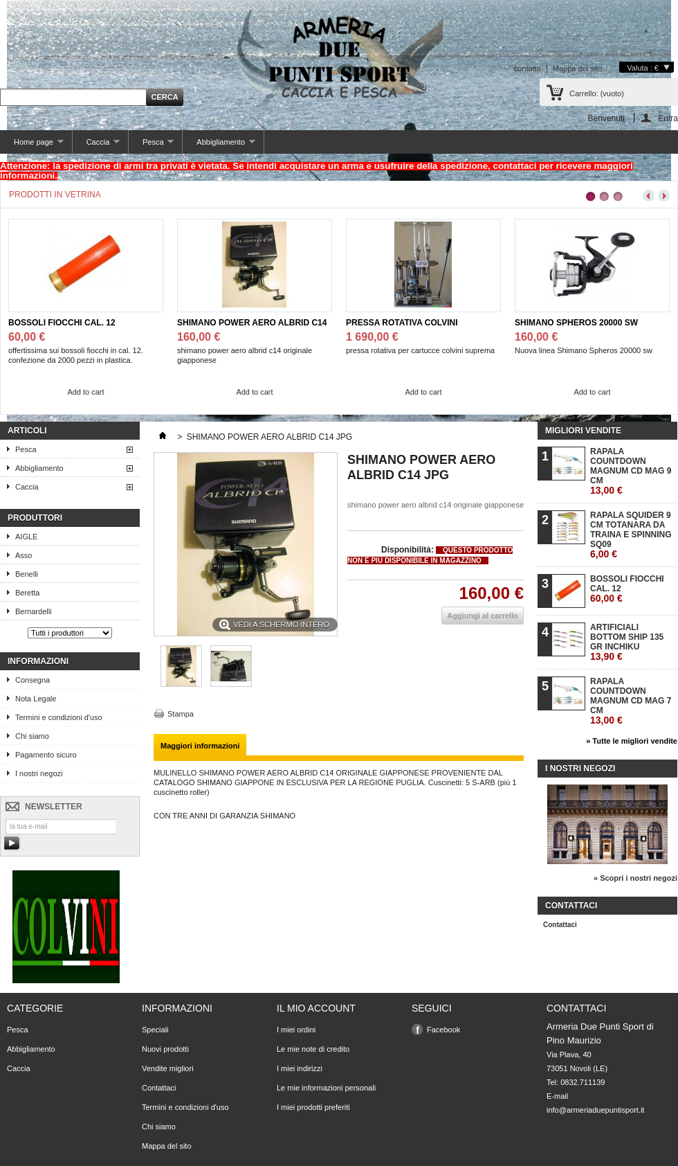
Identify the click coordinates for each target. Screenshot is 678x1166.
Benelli (26, 574)
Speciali (155, 1029)
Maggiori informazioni (200, 746)
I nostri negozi (38, 773)
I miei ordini (296, 1029)
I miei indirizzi (299, 1068)
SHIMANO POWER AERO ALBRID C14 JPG (252, 323)
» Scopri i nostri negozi (635, 878)
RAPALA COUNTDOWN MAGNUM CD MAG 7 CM (630, 701)
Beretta (27, 593)
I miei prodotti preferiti (313, 1107)
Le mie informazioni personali (326, 1088)
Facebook (443, 1029)
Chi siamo (32, 736)
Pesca (151, 146)
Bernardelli (33, 611)
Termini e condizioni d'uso (58, 717)
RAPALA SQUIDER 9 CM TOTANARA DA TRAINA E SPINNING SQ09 (631, 534)
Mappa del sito (578, 68)
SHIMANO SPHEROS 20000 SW (576, 323)
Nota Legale (35, 698)
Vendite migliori (168, 1068)
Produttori (35, 518)
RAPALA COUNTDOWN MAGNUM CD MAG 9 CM (630, 471)
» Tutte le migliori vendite (631, 741)
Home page (32, 146)
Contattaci (560, 925)
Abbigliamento (219, 146)
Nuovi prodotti (165, 1049)
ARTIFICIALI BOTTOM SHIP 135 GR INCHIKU (626, 642)
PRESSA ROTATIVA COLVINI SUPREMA (402, 323)
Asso (23, 555)
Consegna (32, 680)
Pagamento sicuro (46, 755)
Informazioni (38, 661)
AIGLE (26, 536)
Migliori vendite (583, 431)
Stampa (180, 714)
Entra (668, 118)
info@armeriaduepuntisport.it (595, 1110)
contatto (527, 68)
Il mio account (316, 1008)
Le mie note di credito (313, 1049)
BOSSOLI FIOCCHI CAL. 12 (62, 323)
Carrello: (596, 93)
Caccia (96, 146)
